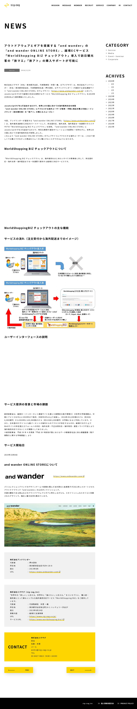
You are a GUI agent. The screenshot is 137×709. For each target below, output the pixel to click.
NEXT (72, 670)
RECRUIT (89, 5)
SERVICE (100, 5)
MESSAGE (66, 5)
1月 (112, 93)
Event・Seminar (116, 56)
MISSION (55, 5)
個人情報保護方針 (107, 703)
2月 (112, 90)
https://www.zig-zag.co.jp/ (42, 616)
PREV (27, 670)
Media (111, 53)
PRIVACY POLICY (127, 703)
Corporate (113, 59)
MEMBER (78, 5)
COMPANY (111, 5)
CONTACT (127, 5)
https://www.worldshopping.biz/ (45, 619)
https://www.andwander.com (66, 91)
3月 (112, 87)
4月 (112, 84)
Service (112, 50)
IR (120, 5)
